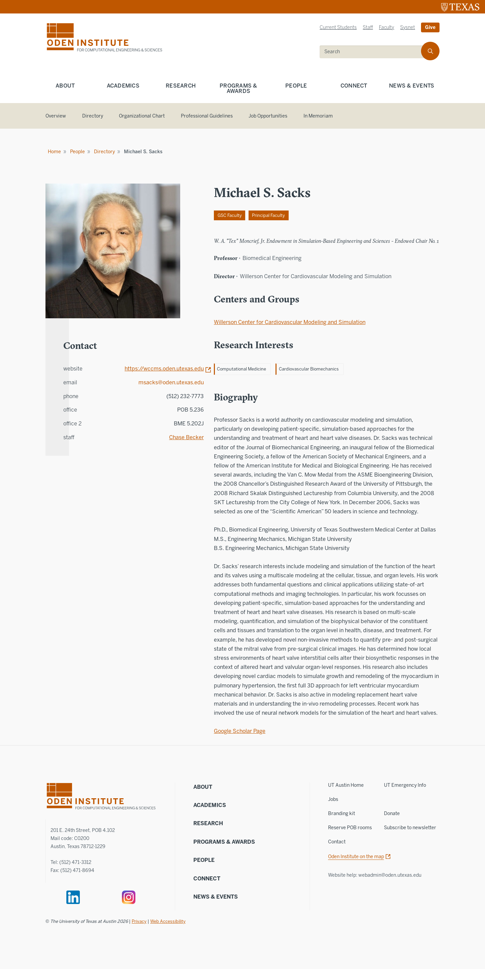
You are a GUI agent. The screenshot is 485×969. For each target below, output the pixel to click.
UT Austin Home (346, 785)
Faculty (386, 27)
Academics (123, 86)
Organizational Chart (142, 116)
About (65, 86)
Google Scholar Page (239, 731)
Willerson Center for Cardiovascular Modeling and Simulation (289, 322)
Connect (354, 86)
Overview (55, 116)
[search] (375, 51)
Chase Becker (186, 437)
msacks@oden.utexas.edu (171, 382)
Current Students (338, 27)
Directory (92, 116)
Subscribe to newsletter (410, 828)
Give (430, 27)
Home (54, 152)
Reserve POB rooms (350, 828)
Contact (337, 842)
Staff (368, 27)
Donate (392, 813)
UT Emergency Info (405, 785)
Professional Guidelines (207, 116)
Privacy (139, 921)
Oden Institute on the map (356, 857)
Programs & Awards (238, 88)
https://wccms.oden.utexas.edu (164, 368)
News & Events (411, 86)
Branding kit (341, 813)
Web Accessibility (168, 921)
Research (181, 86)
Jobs (333, 799)
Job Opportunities (268, 116)
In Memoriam (318, 116)
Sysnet (407, 27)
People (296, 86)
